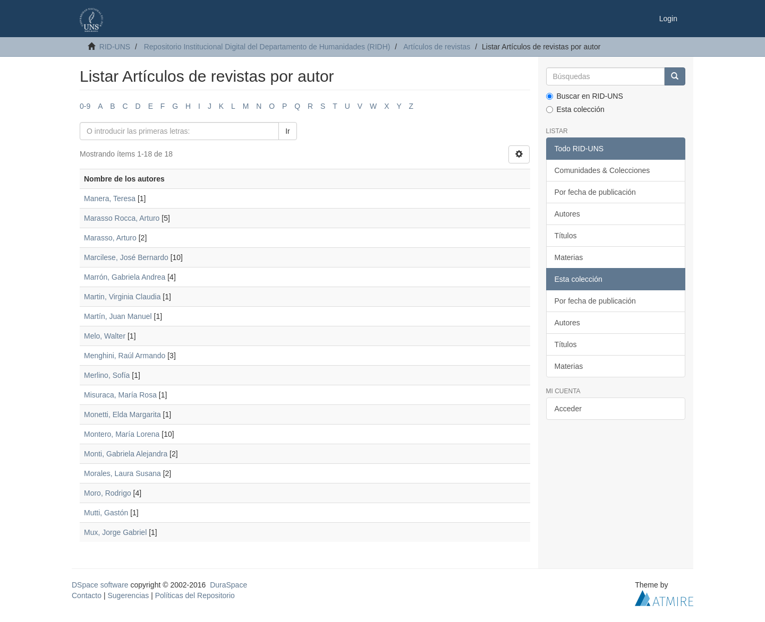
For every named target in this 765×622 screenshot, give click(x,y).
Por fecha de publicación (595, 192)
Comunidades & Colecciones (602, 170)
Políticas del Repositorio (195, 595)
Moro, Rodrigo (107, 493)
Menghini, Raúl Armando (124, 355)
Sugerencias (128, 595)
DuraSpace (228, 585)
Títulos (566, 235)
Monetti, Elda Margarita (122, 414)
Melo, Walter (104, 336)
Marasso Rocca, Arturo (121, 218)
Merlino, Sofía (107, 375)
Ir (287, 131)
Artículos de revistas (436, 46)
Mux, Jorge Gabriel (115, 532)
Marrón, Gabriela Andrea (124, 277)
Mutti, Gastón (106, 512)
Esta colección (575, 109)
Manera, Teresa (109, 198)
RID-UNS (114, 46)
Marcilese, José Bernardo (126, 257)
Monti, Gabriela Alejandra (125, 454)
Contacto (86, 595)
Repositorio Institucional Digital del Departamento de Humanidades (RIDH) (267, 46)
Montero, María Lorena (121, 434)
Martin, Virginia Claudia (122, 296)
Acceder (568, 408)
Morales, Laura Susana (122, 473)
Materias (569, 257)
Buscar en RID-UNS (584, 96)
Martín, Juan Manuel (118, 316)
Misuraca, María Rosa (120, 395)
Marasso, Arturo (110, 238)
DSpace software (100, 585)
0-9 (85, 106)
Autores (567, 214)
